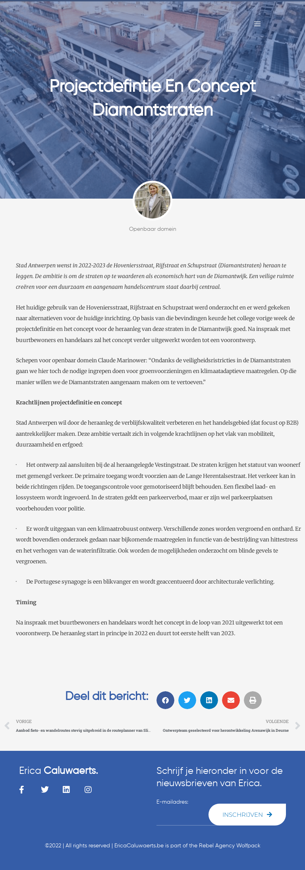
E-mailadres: (172, 802)
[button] (165, 700)
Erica (58, 771)
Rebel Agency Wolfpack (230, 846)
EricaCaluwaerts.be (139, 846)
